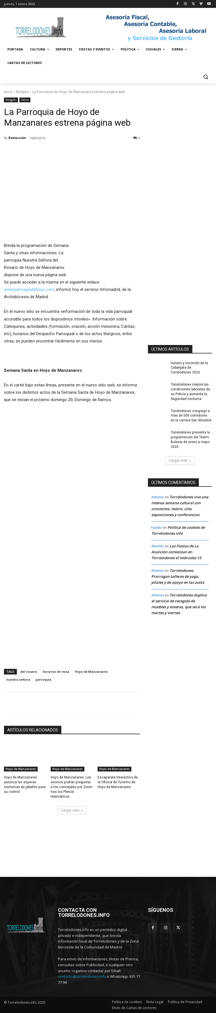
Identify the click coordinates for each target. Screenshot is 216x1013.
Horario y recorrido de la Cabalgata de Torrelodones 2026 (189, 368)
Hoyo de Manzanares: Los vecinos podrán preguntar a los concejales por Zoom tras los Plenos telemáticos (72, 786)
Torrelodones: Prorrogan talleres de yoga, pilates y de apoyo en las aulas (177, 576)
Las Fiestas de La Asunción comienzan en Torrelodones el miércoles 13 (176, 551)
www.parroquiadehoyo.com (29, 289)
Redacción (17, 138)
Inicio (8, 91)
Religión (22, 91)
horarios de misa (56, 671)
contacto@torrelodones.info (82, 976)
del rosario (28, 671)
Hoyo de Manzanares (91, 671)
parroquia (43, 679)
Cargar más (72, 810)
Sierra (24, 100)
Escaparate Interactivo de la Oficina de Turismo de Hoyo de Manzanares (118, 782)
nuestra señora (18, 679)
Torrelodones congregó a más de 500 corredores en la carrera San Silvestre (191, 415)
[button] (205, 76)
